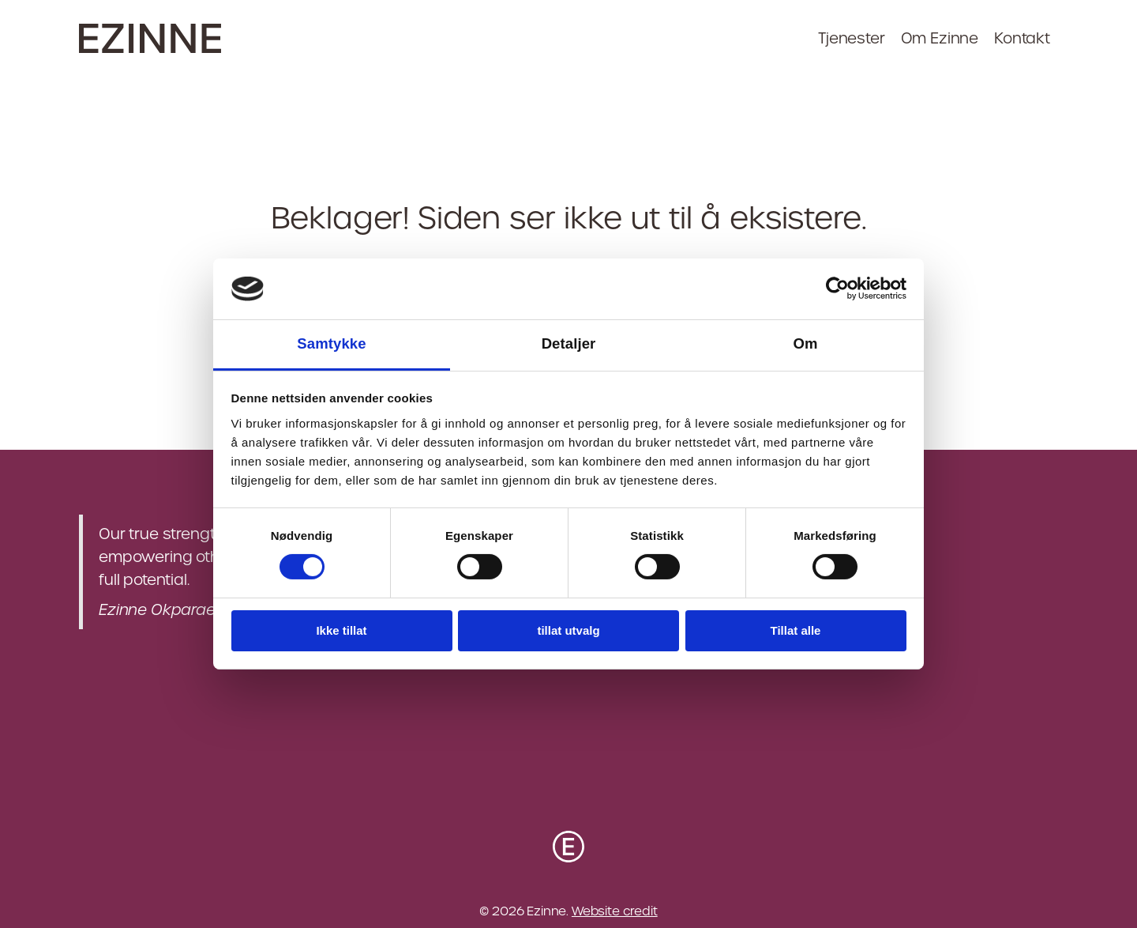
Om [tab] (805, 343)
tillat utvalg (568, 630)
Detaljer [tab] (569, 343)
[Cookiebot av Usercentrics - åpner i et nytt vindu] (837, 288)
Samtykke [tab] (331, 343)
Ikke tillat (341, 630)
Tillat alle (796, 630)
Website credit (615, 911)
